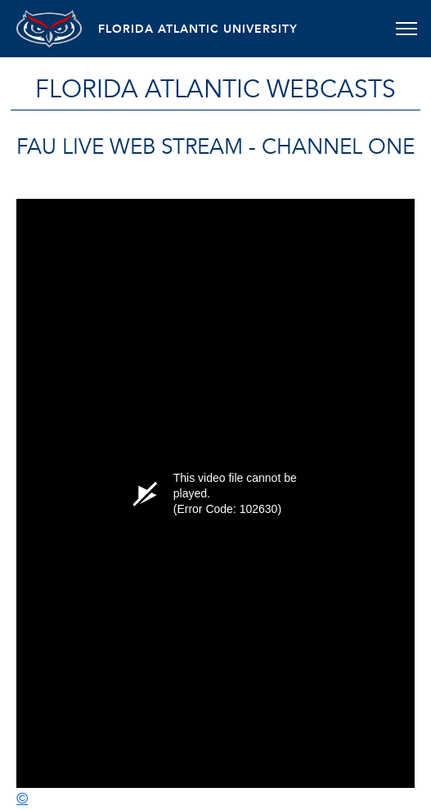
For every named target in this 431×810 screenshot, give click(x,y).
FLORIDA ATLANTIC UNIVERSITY (198, 29)
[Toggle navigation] (406, 28)
